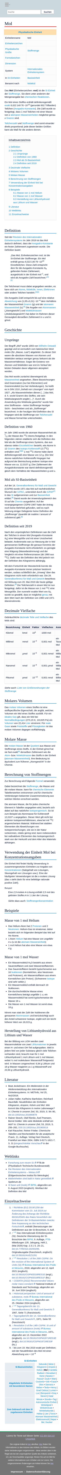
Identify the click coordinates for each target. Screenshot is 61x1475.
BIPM (33, 1185)
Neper (53, 1419)
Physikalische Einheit (30, 32)
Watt (54, 1379)
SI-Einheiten (14, 78)
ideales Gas (11, 717)
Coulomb (40, 1382)
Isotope (51, 978)
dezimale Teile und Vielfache (34, 617)
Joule (47, 1379)
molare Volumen (17, 707)
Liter (28, 723)
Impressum (17, 1471)
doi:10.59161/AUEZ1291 (24, 1255)
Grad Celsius (42, 1390)
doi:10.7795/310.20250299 (25, 1249)
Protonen (37, 926)
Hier (40, 1444)
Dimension (10, 63)
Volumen (9, 723)
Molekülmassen (34, 310)
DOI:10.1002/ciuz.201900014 (33, 1127)
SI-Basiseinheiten (24, 1367)
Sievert (43, 1396)
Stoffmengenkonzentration (39, 901)
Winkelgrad (46, 1405)
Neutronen (13, 929)
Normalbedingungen (15, 720)
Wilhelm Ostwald (47, 346)
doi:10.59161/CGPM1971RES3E (39, 1338)
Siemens (49, 1385)
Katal (51, 1396)
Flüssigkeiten (39, 726)
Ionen (40, 289)
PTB (48, 1239)
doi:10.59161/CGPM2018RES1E (28, 1274)
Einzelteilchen (26, 445)
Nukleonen (16, 972)
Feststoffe (22, 726)
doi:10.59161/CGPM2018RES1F (28, 1277)
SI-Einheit (50, 90)
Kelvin (39, 1370)
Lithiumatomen (39, 1044)
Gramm (10, 118)
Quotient (35, 745)
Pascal (40, 1379)
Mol (46, 1370)
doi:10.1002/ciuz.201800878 (22, 1114)
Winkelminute (46, 1408)
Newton (49, 1376)
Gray (54, 1393)
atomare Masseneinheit (17, 758)
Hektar (40, 1414)
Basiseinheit (33, 78)
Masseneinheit (12, 379)
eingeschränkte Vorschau (28, 1143)
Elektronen (49, 289)
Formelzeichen (12, 57)
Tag (54, 1399)
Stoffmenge (33, 50)
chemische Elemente (43, 789)
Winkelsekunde (46, 1411)
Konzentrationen (13, 870)
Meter (51, 1364)
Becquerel (45, 1393)
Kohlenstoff (34, 448)
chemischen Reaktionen (37, 97)
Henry (53, 1387)
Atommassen (49, 307)
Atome (21, 289)
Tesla (46, 1387)
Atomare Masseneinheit (46, 1417)
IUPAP (50, 492)
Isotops (24, 448)
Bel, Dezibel (46, 1422)
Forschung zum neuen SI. (21, 1162)
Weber (39, 1387)
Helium (19, 938)
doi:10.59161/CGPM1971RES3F (36, 1341)
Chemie (19, 501)
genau (45, 594)
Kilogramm (42, 1367)
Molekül (31, 83)
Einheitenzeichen (14, 43)
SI (12, 495)
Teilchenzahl (11, 123)
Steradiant (50, 1373)
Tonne (53, 1414)
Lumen (53, 1390)
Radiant (40, 1373)
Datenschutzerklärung (38, 1471)
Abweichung (11, 301)
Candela (53, 1370)
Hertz (41, 1376)
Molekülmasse (24, 755)
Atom (7, 755)
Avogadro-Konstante (24, 108)
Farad (54, 1382)
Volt (47, 1382)
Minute (39, 1399)
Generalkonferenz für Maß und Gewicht (36, 485)
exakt (7, 105)
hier (29, 1444)
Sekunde (43, 1364)
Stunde (47, 1399)
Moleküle (31, 289)
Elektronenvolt (42, 1419)
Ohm (41, 1385)
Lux (37, 1393)
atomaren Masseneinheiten (24, 115)
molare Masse (16, 745)
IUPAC (20, 492)
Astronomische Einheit (46, 1402)
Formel (39, 781)
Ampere (52, 1367)
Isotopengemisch (38, 810)
